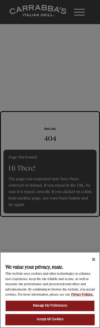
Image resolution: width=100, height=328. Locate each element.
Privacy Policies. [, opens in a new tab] (82, 295)
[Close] (93, 259)
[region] (50, 290)
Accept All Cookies (50, 319)
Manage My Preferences (50, 306)
